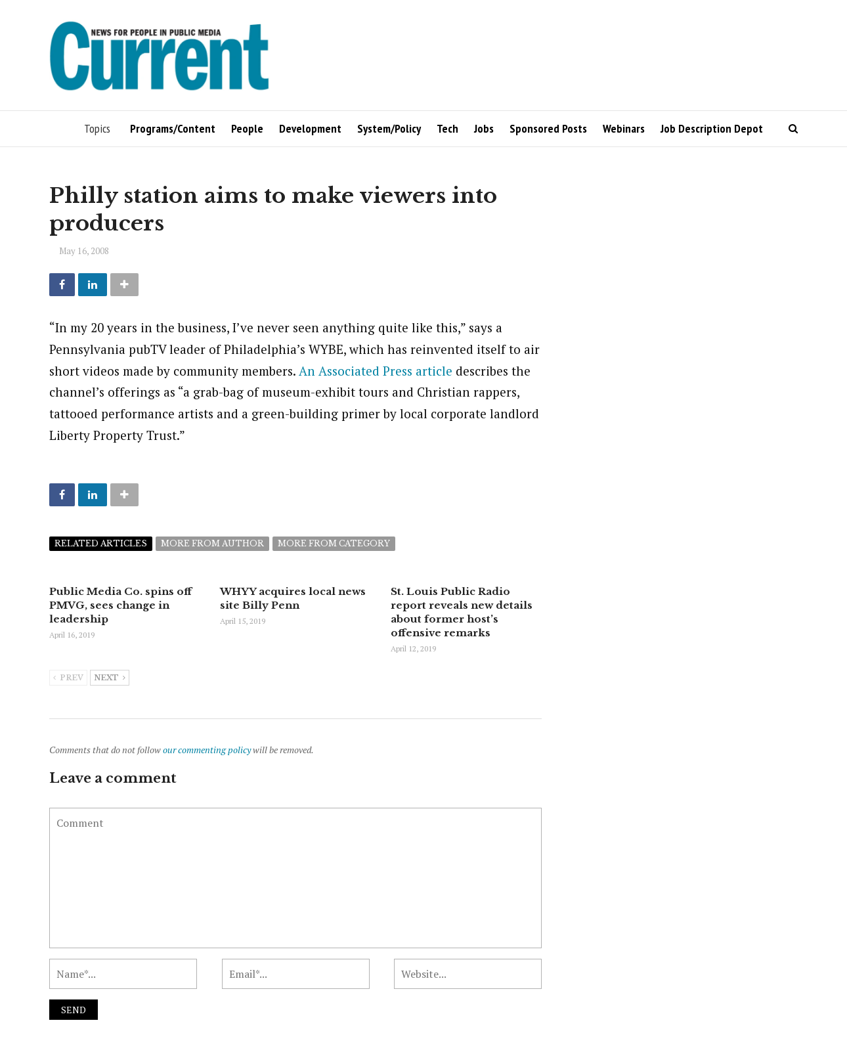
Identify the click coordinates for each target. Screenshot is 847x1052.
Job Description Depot (712, 128)
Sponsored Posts (548, 128)
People (247, 128)
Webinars (624, 128)
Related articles (100, 543)
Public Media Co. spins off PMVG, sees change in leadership (120, 605)
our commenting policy (207, 749)
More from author (212, 543)
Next (109, 678)
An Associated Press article (375, 370)
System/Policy (389, 128)
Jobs (484, 128)
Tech (447, 128)
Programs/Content (172, 128)
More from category (334, 543)
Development (310, 128)
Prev (68, 678)
